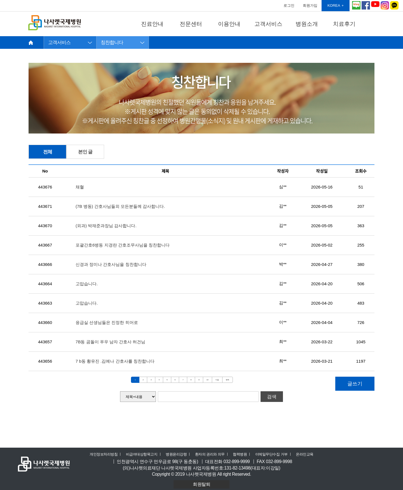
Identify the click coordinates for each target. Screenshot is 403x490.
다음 (217, 380)
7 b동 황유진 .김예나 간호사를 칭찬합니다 (115, 361)
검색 (272, 396)
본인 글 (85, 152)
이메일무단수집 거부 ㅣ (273, 454)
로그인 (288, 5)
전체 (47, 152)
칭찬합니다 (112, 42)
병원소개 (307, 24)
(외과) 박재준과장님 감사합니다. (106, 225)
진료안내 (152, 24)
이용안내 (229, 24)
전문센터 (191, 24)
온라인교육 (304, 454)
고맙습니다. (87, 283)
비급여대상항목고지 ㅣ (144, 454)
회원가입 (310, 5)
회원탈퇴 (201, 484)
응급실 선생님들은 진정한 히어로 (107, 322)
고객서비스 (268, 24)
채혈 (80, 187)
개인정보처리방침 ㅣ (106, 454)
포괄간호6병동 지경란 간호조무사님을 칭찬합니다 (123, 245)
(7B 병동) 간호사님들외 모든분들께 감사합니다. (120, 206)
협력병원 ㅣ (242, 454)
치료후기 (344, 24)
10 (207, 380)
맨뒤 (227, 380)
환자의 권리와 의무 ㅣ (212, 454)
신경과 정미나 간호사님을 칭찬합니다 (111, 264)
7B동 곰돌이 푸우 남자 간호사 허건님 (110, 341)
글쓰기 (354, 384)
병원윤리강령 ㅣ (178, 454)
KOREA (333, 5)
